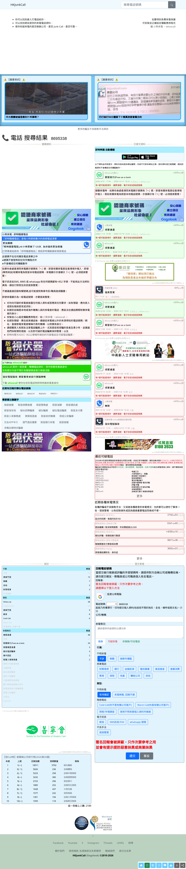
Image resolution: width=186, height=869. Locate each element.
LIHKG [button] (120, 843)
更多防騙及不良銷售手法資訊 (93, 129)
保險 (112, 675)
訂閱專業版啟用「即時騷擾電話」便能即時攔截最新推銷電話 (34, 251)
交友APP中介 (11, 422)
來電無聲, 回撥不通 (124, 694)
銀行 (116, 669)
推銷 (100, 641)
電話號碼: (101, 604)
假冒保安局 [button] (10, 410)
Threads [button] (108, 843)
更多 (140, 496)
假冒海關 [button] (57, 404)
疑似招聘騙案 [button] (27, 410)
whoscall (171, 26)
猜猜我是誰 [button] (31, 416)
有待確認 (104, 694)
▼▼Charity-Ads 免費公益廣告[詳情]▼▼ (112, 261)
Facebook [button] (58, 843)
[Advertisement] (90, 51)
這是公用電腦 (113, 594)
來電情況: (101, 624)
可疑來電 (112, 641)
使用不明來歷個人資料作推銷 (135, 711)
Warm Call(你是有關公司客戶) (153, 705)
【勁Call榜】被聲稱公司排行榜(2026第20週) (26, 757)
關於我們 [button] (59, 850)
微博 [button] (130, 843)
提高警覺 (104, 732)
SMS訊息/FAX (117, 722)
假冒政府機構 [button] (48, 416)
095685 (102, 480)
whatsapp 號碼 (138, 722)
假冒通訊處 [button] (72, 404)
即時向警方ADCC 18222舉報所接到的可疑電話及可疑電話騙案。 (41, 334)
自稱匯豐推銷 (70, 777)
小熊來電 (158, 26)
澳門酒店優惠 (29, 422)
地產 (122, 675)
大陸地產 (68, 789)
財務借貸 (104, 669)
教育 (101, 675)
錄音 (101, 722)
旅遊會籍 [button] (9, 404)
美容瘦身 (160, 669)
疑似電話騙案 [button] (59, 410)
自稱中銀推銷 (70, 773)
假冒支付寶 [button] (77, 410)
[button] (7, 393)
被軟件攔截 (126, 658)
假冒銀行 (68, 781)
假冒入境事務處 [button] (12, 416)
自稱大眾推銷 (70, 797)
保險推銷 (68, 793)
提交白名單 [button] (125, 850)
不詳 (101, 658)
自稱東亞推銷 (70, 801)
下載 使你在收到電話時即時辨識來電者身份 (30, 383)
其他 (148, 675)
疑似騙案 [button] (43, 410)
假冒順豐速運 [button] (25, 404)
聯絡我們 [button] (110, 850)
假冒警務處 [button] (42, 404)
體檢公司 (135, 675)
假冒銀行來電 (48, 422)
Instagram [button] (93, 843)
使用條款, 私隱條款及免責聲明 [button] (85, 850)
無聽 (112, 658)
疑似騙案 (68, 765)
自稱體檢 (68, 769)
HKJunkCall (18, 5)
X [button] (82, 843)
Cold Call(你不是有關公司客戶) (115, 705)
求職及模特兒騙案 (13, 427)
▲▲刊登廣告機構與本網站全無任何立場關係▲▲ (168, 283)
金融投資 (129, 669)
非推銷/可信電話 (131, 641)
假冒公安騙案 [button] (66, 416)
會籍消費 (175, 669)
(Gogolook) (92, 855)
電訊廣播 (144, 669)
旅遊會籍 (64, 422)
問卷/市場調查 (106, 711)
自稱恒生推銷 (70, 785)
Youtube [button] (72, 843)
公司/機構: (101, 614)
